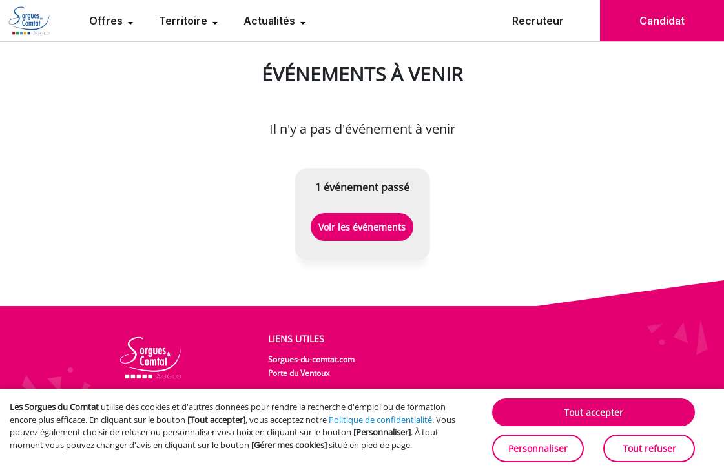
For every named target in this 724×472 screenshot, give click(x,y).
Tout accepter (593, 412)
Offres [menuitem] (107, 20)
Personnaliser (538, 448)
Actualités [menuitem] (270, 20)
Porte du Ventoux (298, 372)
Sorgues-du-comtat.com (311, 359)
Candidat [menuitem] (662, 20)
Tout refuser (649, 448)
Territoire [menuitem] (184, 20)
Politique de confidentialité (380, 420)
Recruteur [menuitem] (538, 20)
